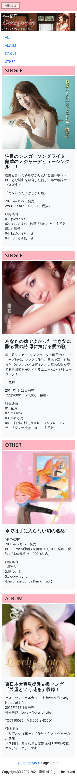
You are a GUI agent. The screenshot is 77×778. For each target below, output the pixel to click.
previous (33, 763)
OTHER (10, 61)
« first (22, 763)
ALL (7, 37)
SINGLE (10, 53)
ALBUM (10, 45)
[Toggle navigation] (10, 5)
